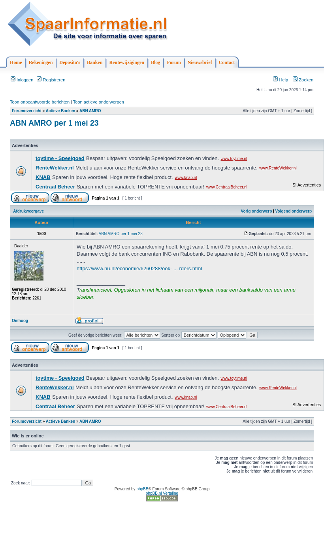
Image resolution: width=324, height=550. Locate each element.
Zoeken (303, 79)
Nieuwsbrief (200, 62)
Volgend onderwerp (293, 211)
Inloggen (22, 79)
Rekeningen (41, 62)
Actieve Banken (60, 111)
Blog (155, 62)
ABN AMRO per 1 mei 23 (54, 123)
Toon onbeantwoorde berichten (40, 102)
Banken (94, 62)
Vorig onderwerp (256, 211)
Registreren (51, 79)
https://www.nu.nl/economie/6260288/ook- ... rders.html (139, 268)
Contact (227, 62)
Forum (174, 62)
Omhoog (20, 320)
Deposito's (69, 62)
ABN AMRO (90, 111)
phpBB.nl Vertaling (162, 493)
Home (16, 62)
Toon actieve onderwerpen (98, 102)
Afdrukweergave (28, 211)
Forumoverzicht (26, 111)
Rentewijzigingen (126, 62)
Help (280, 79)
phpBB (142, 489)
